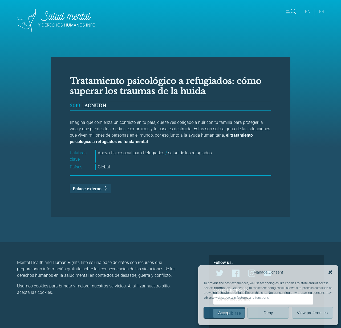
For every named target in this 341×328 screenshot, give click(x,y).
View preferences (312, 312)
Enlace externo (87, 188)
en (307, 11)
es (321, 11)
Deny (268, 312)
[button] (330, 272)
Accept (224, 312)
